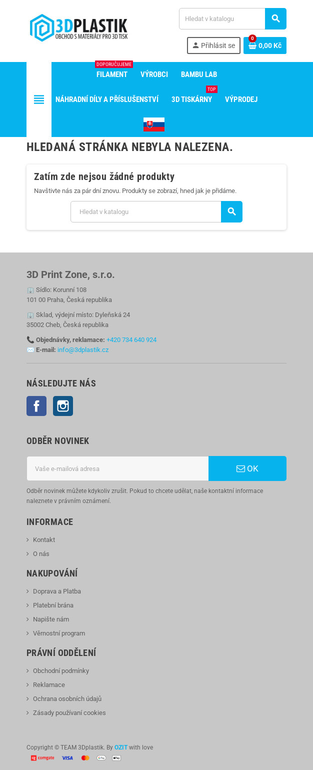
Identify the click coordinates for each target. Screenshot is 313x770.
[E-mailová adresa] (117, 468)
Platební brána (53, 605)
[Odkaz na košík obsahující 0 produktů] (265, 45)
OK (247, 469)
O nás (41, 554)
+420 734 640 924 (131, 340)
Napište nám (51, 619)
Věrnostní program (59, 633)
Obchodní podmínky (61, 670)
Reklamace (49, 684)
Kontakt (44, 540)
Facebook (36, 406)
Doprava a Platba (57, 591)
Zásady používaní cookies (69, 712)
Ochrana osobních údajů (67, 698)
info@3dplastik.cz (83, 350)
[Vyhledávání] (232, 19)
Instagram (63, 406)
